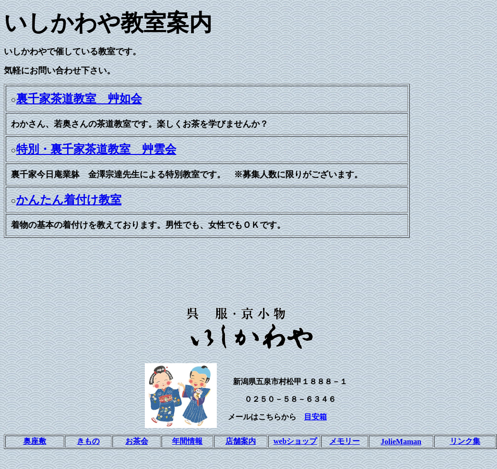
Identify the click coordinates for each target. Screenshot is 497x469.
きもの (88, 441)
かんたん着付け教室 (69, 200)
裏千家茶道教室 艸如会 (79, 98)
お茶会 (136, 441)
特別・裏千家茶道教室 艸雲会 (96, 149)
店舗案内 (240, 441)
